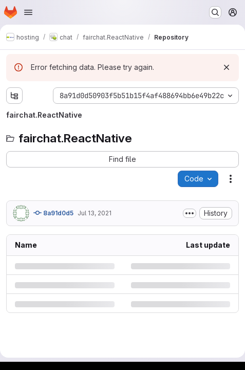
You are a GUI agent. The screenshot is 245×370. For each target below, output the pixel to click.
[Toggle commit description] (189, 213)
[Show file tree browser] (14, 95)
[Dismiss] (226, 67)
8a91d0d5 (53, 213)
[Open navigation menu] (28, 12)
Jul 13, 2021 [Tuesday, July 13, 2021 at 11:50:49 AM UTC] (94, 213)
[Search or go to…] (215, 12)
